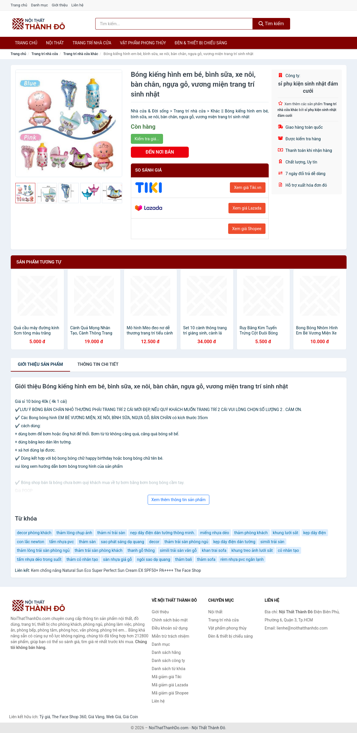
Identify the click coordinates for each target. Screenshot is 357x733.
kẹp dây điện (314, 532)
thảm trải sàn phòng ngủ (186, 541)
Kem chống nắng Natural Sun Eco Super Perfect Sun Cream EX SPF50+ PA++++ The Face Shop (116, 570)
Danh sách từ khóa (168, 668)
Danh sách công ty (168, 660)
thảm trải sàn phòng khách (98, 550)
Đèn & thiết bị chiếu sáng (201, 43)
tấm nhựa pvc (61, 541)
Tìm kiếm (271, 23)
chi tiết (97, 364)
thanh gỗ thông (141, 550)
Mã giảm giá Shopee (170, 693)
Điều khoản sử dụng (170, 628)
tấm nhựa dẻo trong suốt (39, 559)
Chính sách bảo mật (170, 620)
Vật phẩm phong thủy (143, 43)
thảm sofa (206, 559)
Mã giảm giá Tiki (166, 676)
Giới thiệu (59, 5)
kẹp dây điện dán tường (234, 541)
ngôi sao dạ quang (153, 559)
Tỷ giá (44, 716)
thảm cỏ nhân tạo (82, 559)
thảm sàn (87, 541)
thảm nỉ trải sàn (111, 532)
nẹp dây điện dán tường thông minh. (162, 532)
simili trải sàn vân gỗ (178, 550)
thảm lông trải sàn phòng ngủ (43, 550)
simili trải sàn (272, 541)
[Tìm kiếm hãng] (174, 24)
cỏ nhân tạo (288, 550)
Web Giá (113, 716)
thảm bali (183, 559)
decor (154, 541)
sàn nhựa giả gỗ (117, 559)
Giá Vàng (96, 716)
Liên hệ (78, 5)
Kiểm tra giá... (147, 139)
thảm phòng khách (251, 532)
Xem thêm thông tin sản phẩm (178, 499)
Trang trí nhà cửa (92, 43)
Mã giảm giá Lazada (170, 685)
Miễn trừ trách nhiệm (170, 636)
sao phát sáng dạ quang (122, 541)
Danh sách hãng (166, 652)
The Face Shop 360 (69, 716)
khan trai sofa (214, 550)
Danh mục (39, 5)
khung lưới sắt (285, 532)
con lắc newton (30, 541)
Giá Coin (130, 716)
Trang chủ (19, 5)
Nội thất (55, 43)
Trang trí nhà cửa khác (80, 54)
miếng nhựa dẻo (214, 532)
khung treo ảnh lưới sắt (252, 550)
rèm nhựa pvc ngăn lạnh (241, 559)
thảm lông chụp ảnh (74, 532)
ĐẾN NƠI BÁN (160, 152)
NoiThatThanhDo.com (168, 727)
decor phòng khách (34, 532)
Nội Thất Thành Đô (208, 727)
